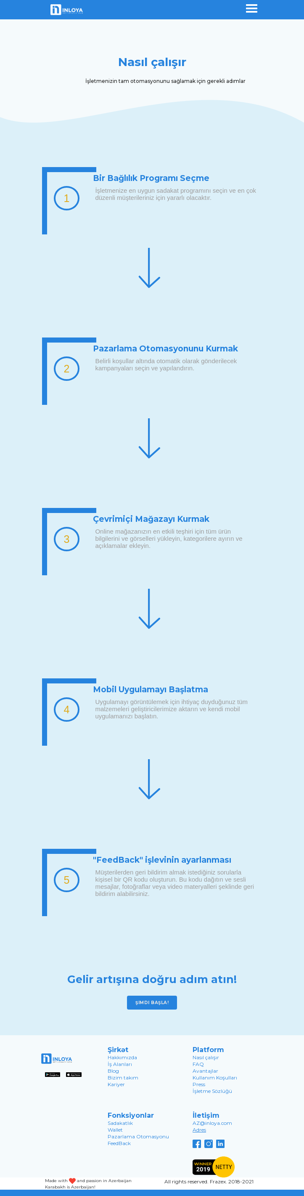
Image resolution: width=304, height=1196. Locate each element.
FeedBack (119, 1143)
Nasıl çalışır (206, 1057)
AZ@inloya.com (212, 1123)
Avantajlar (205, 1071)
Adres (199, 1130)
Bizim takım (123, 1077)
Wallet (115, 1130)
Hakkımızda (122, 1057)
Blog (113, 1071)
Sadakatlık (120, 1123)
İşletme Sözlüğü (212, 1091)
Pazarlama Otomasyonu (138, 1136)
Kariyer (116, 1084)
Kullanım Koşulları (215, 1077)
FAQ (198, 1064)
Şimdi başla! (152, 1002)
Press (199, 1084)
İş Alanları (120, 1064)
